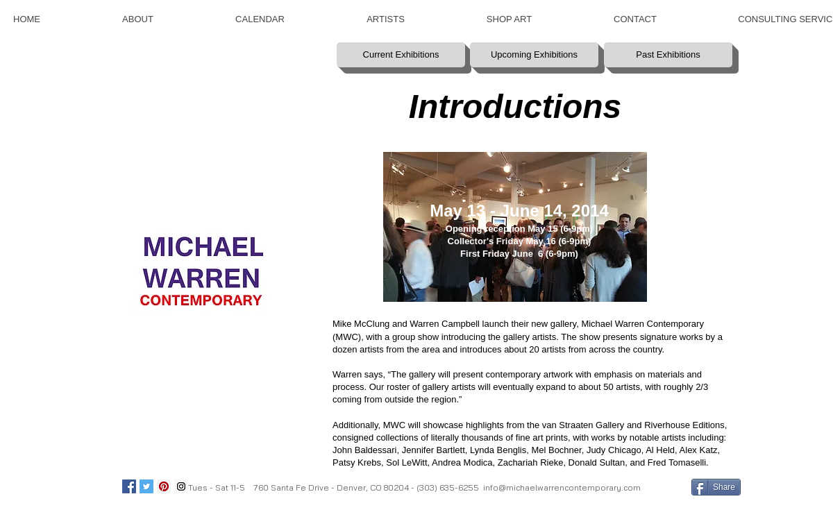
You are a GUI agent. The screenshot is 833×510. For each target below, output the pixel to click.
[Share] (716, 487)
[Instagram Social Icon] (181, 486)
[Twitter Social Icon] (146, 486)
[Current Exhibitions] (401, 54)
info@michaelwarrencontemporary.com (562, 487)
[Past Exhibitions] (668, 54)
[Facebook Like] (664, 486)
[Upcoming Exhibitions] (534, 54)
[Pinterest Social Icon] (164, 486)
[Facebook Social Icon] (129, 486)
